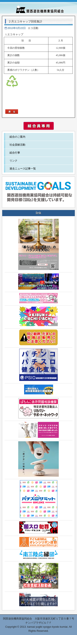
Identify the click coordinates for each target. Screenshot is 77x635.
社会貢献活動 (17, 144)
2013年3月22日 (16, 28)
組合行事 (15, 152)
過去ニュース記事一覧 (23, 168)
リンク (13, 160)
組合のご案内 (17, 136)
